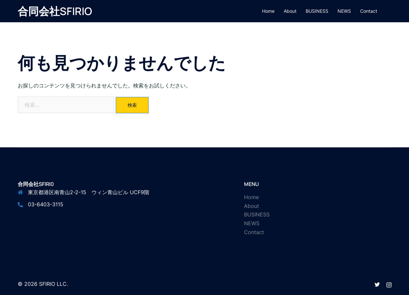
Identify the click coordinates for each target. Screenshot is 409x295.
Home (268, 11)
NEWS (344, 11)
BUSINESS (317, 11)
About (290, 11)
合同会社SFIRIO (55, 11)
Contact (368, 11)
